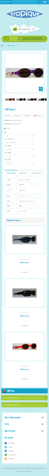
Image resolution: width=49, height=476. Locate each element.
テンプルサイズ (9, 139)
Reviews (23, 173)
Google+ (27, 115)
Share (17, 115)
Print (8, 128)
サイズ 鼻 (7, 153)
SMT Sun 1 (24, 369)
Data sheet (11, 173)
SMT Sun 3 (24, 263)
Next (44, 99)
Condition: (8, 124)
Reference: (8, 120)
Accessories (36, 173)
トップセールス (11, 397)
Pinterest (38, 115)
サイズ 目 (7, 159)
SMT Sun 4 (24, 316)
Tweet (8, 115)
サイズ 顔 (7, 146)
